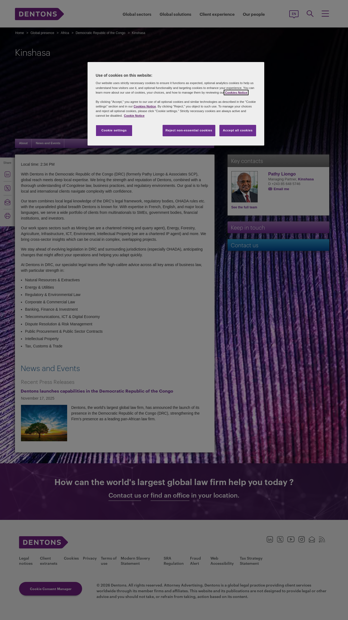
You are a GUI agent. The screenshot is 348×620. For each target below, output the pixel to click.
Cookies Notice (236, 92)
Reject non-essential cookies (189, 130)
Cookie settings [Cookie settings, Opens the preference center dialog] (114, 130)
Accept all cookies (238, 130)
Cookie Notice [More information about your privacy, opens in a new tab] (134, 115)
